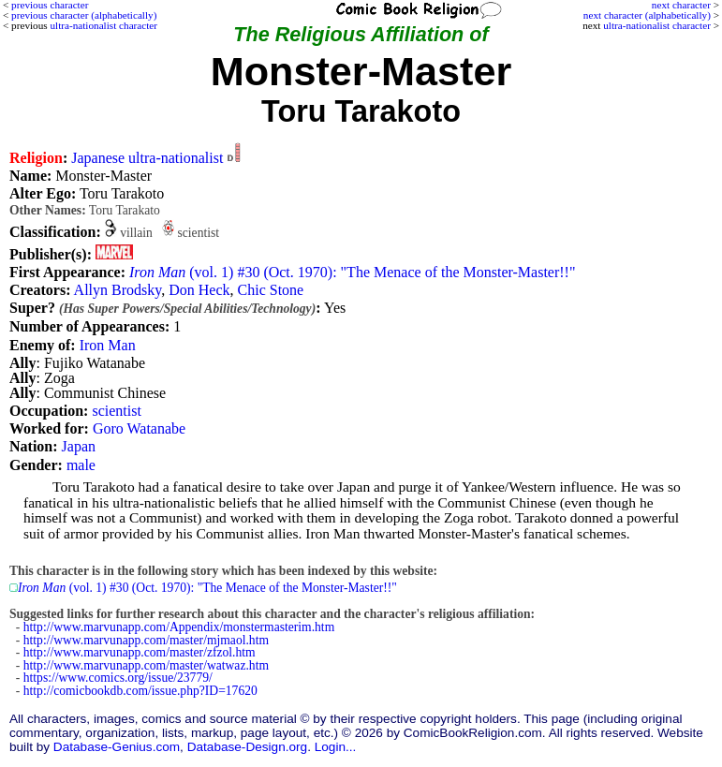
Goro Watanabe (139, 428)
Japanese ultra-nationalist (147, 158)
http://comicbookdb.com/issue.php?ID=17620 (140, 691)
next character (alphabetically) (647, 15)
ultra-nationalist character (657, 25)
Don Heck (199, 290)
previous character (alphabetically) (83, 15)
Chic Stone (271, 290)
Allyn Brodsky (118, 290)
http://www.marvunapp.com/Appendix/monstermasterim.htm (179, 627)
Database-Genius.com (116, 747)
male (81, 465)
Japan (79, 446)
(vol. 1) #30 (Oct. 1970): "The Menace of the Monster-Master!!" (352, 272)
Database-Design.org (247, 747)
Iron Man (108, 345)
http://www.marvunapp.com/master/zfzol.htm (139, 652)
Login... (336, 747)
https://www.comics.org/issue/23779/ (118, 678)
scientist (116, 411)
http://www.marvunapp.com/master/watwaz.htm (146, 665)
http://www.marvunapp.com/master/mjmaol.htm (146, 640)
